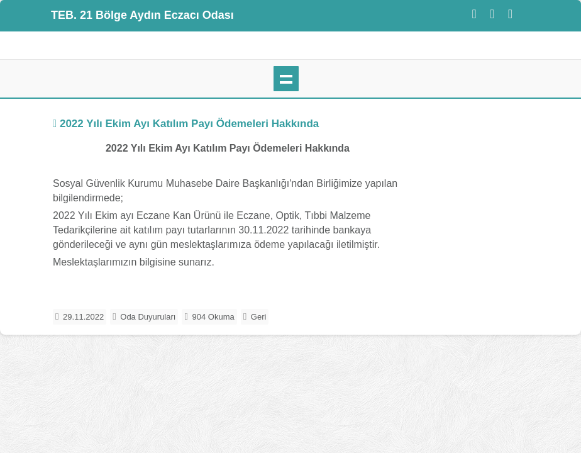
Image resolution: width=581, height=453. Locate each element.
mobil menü (286, 78)
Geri (259, 317)
